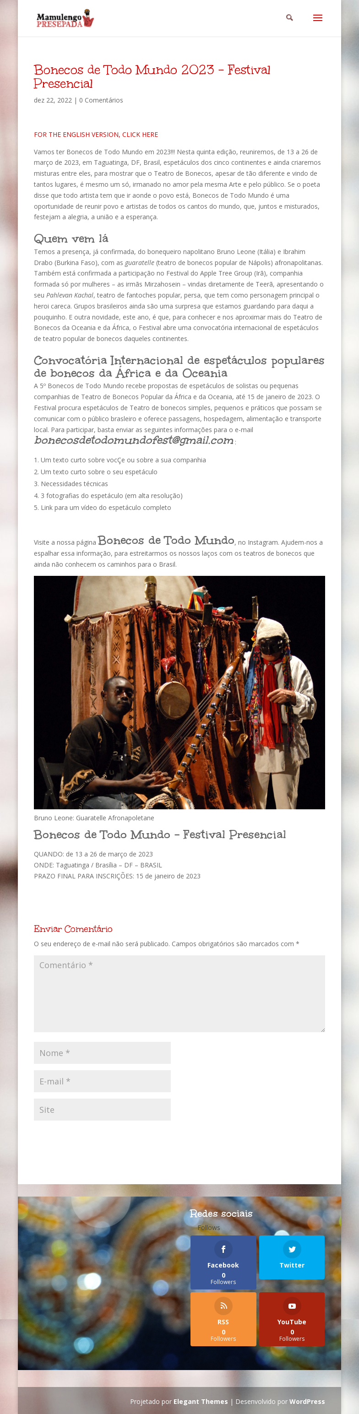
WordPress (307, 1401)
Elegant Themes (201, 1401)
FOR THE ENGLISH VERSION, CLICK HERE (96, 134)
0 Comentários (101, 100)
